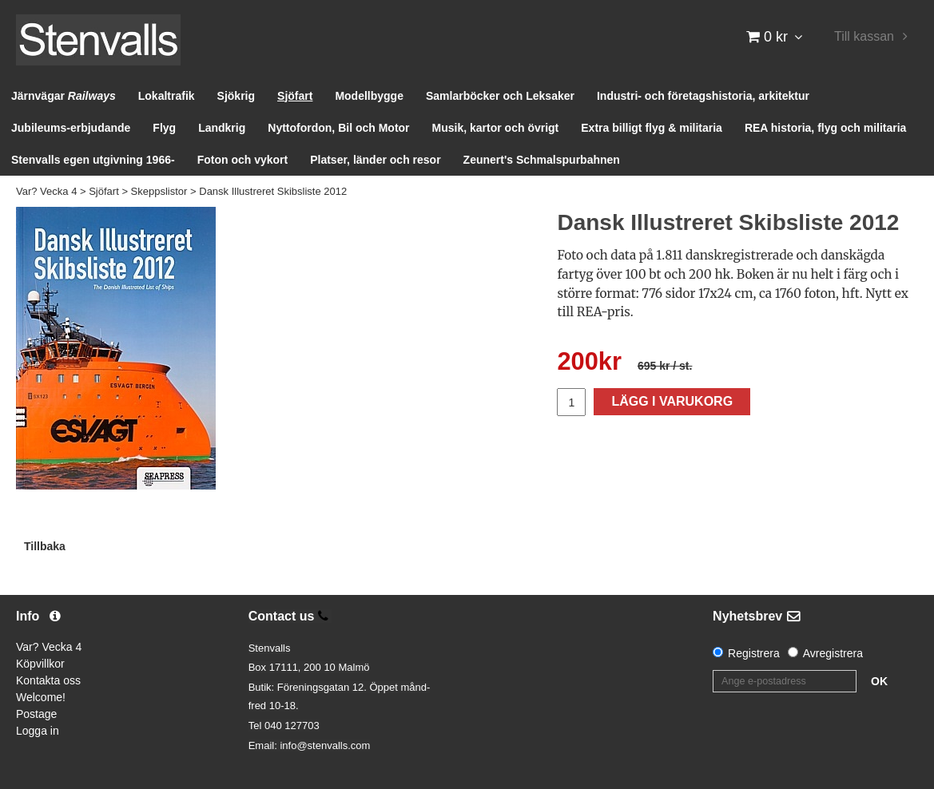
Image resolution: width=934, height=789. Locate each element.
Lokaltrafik (166, 95)
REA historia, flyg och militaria (826, 127)
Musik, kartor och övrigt (495, 127)
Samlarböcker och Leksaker (500, 95)
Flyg (164, 127)
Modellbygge (369, 95)
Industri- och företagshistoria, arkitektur (703, 95)
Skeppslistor (159, 191)
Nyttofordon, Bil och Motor (338, 127)
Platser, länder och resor (375, 159)
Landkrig (221, 127)
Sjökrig (236, 95)
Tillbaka (45, 546)
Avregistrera (833, 653)
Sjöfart (294, 95)
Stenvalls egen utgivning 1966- (93, 159)
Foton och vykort (242, 159)
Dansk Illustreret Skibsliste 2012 (273, 191)
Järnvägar (63, 95)
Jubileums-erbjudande (70, 127)
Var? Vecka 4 (46, 191)
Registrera (754, 653)
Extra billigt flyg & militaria (651, 127)
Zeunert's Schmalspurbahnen (541, 159)
